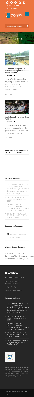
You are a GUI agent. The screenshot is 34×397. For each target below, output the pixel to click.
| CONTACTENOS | (11, 8)
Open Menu (27, 14)
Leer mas (8, 94)
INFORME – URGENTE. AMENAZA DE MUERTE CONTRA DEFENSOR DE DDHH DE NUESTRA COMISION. (18, 207)
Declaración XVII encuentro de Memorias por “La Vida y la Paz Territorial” (17, 342)
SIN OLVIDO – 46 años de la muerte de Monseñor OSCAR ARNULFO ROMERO (17, 216)
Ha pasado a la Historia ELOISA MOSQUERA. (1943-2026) (17, 199)
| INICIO (8, 5)
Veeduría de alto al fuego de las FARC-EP (17, 118)
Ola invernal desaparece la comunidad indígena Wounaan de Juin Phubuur (17, 71)
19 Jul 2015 (9, 75)
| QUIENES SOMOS (17, 5)
